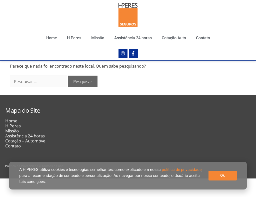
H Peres (74, 38)
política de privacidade (182, 169)
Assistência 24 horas (133, 38)
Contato (203, 38)
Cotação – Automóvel (25, 159)
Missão (97, 38)
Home (51, 38)
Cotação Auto (174, 38)
